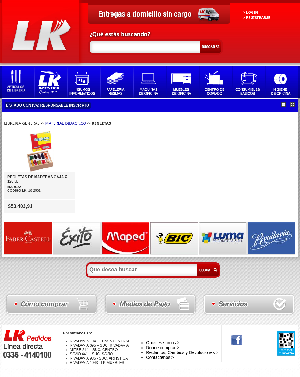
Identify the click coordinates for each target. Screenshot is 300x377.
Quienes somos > (162, 342)
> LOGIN (250, 12)
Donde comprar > (162, 347)
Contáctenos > (160, 357)
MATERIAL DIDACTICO (65, 123)
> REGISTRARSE (256, 17)
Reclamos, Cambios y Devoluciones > (182, 352)
